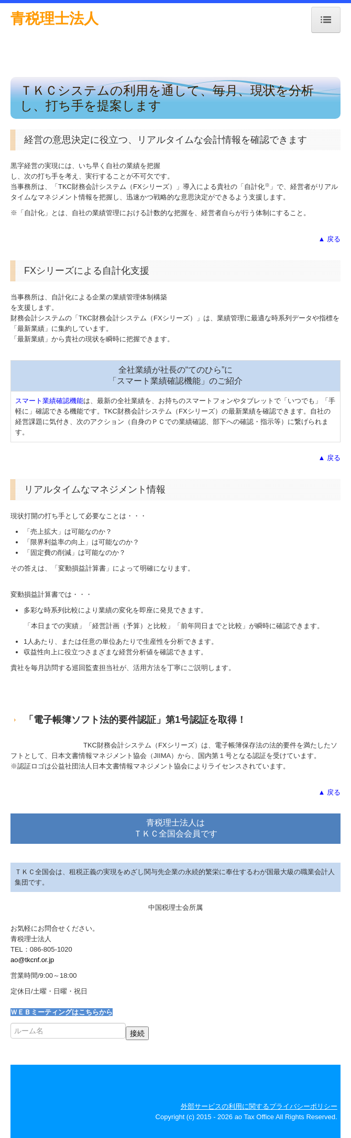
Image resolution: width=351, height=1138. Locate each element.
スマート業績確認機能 (49, 401)
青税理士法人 (54, 18)
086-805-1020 (51, 949)
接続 (137, 1033)
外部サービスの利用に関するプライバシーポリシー (259, 1106)
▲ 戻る (330, 239)
